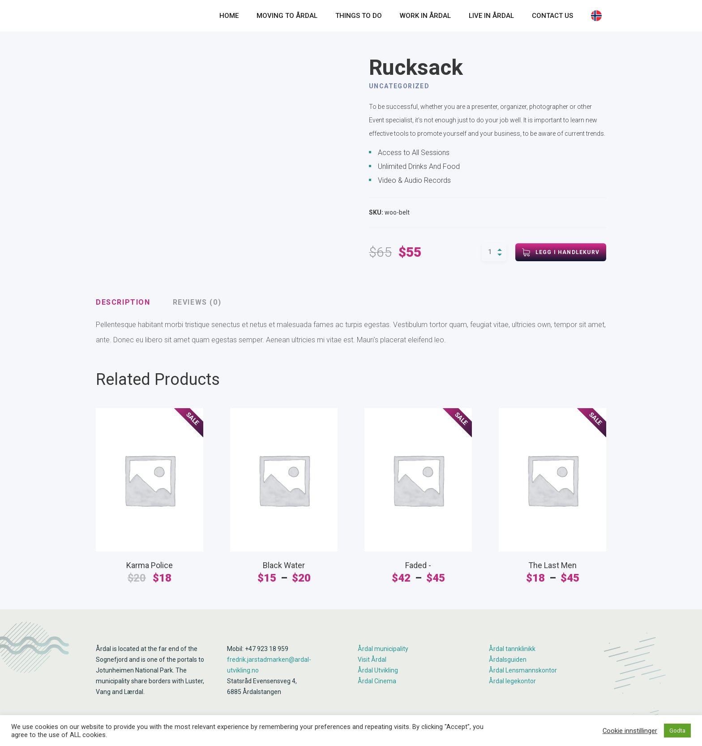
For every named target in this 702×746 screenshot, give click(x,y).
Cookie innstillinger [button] (630, 731)
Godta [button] (677, 730)
